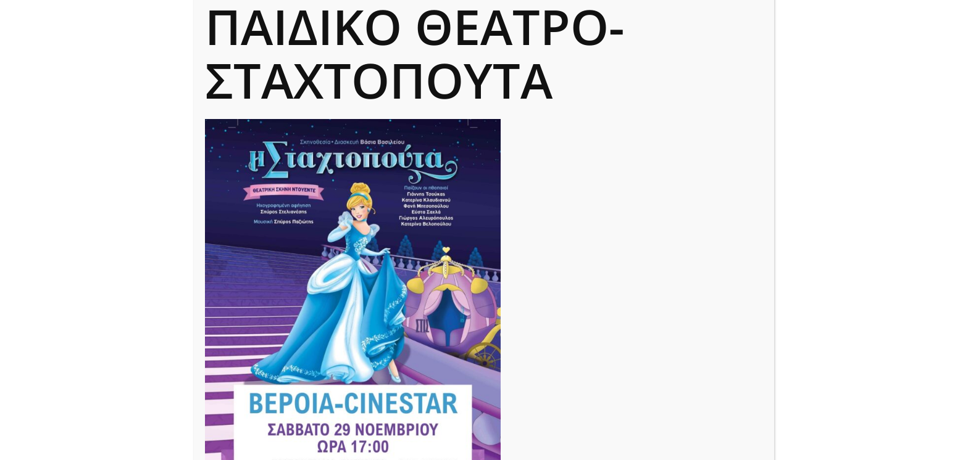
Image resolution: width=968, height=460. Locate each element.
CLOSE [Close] (757, 22)
